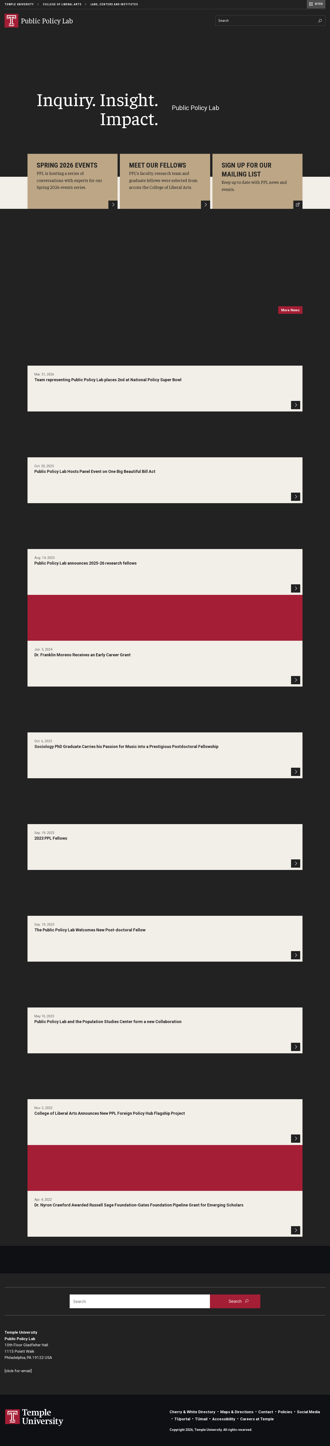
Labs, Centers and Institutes (114, 4)
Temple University (19, 4)
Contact (265, 1412)
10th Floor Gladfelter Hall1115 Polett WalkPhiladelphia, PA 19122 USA (28, 1351)
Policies (285, 1412)
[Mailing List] (257, 181)
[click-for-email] (18, 1371)
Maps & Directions (236, 1412)
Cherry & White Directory (192, 1412)
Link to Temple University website (34, 1417)
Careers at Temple (257, 1419)
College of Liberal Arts (62, 4)
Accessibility (223, 1419)
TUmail (201, 1419)
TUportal (182, 1419)
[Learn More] (73, 181)
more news (290, 310)
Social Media (308, 1412)
